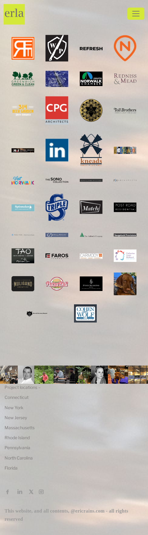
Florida (11, 467)
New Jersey (16, 417)
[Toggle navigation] (135, 14)
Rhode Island (17, 437)
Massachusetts (20, 427)
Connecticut (17, 397)
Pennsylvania (17, 447)
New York (14, 407)
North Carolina (19, 457)
